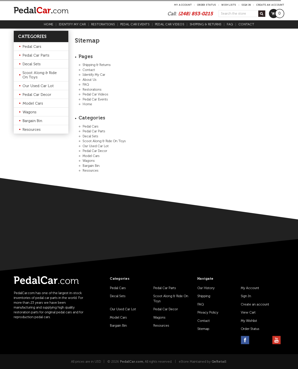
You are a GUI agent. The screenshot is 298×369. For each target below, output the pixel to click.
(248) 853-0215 (195, 14)
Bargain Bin (32, 121)
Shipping (203, 296)
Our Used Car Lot (38, 86)
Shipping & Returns (206, 24)
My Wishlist (249, 321)
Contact (246, 24)
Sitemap (203, 329)
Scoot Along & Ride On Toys (39, 75)
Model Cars (32, 103)
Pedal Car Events (135, 24)
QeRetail (219, 362)
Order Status (206, 4)
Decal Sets (31, 64)
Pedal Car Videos (169, 24)
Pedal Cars (31, 46)
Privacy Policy (207, 312)
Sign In (246, 296)
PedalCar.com (131, 362)
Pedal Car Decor (36, 94)
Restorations (103, 24)
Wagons (29, 112)
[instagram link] (255, 340)
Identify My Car (72, 24)
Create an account (270, 4)
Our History (206, 288)
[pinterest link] (266, 340)
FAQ (230, 24)
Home (48, 24)
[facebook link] (245, 340)
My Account (183, 4)
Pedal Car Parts (35, 55)
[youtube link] (276, 340)
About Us (89, 80)
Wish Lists (228, 4)
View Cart (248, 312)
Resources (31, 129)
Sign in (246, 4)
